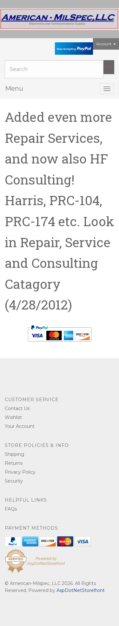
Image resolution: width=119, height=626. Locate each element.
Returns (14, 463)
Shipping (14, 454)
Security (14, 481)
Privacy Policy (20, 472)
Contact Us (17, 408)
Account (106, 43)
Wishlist (13, 417)
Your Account (20, 426)
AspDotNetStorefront (80, 590)
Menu (14, 88)
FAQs (11, 509)
